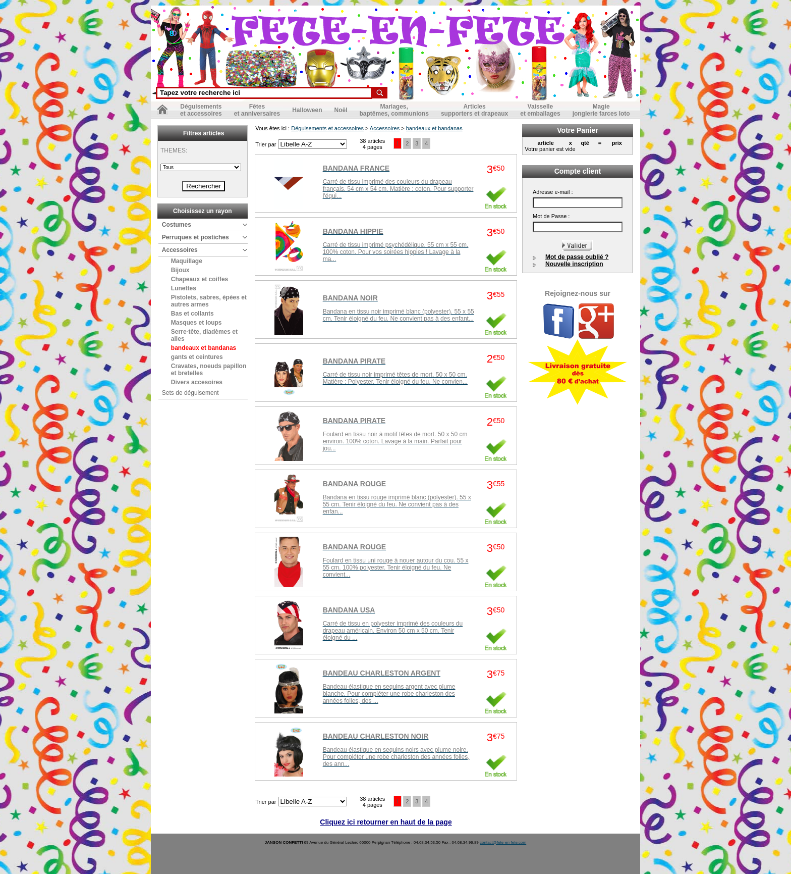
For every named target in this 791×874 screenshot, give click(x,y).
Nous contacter (262, 12)
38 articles (372, 141)
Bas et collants (192, 313)
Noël (340, 110)
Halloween (307, 110)
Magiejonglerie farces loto (601, 110)
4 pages (372, 147)
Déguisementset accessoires (201, 110)
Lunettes (183, 288)
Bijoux (180, 270)
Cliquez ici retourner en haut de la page (385, 822)
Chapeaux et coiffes (199, 279)
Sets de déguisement (190, 392)
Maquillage (186, 261)
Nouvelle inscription (574, 264)
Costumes (176, 224)
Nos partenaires (462, 12)
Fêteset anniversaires (257, 110)
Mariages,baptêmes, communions (394, 110)
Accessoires (180, 249)
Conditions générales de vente (389, 12)
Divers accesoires (196, 382)
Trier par (266, 144)
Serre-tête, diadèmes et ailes (204, 335)
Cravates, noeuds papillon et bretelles (208, 370)
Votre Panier (577, 130)
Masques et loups (196, 322)
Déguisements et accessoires (327, 128)
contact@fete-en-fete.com (503, 842)
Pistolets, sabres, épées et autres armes (209, 301)
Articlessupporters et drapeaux (474, 110)
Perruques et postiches (195, 237)
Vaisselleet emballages (540, 110)
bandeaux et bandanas (203, 347)
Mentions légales (313, 12)
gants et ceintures (197, 357)
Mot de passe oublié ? (576, 257)
